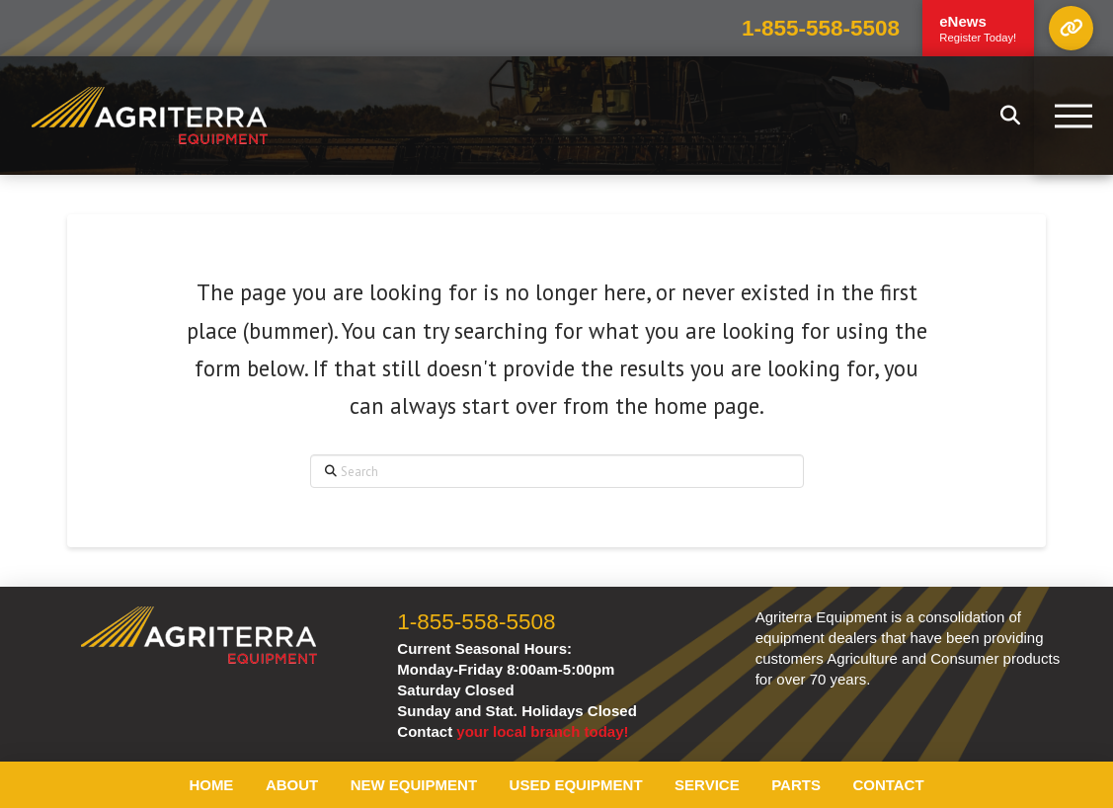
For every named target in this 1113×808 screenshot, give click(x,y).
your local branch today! (542, 731)
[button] (1071, 28)
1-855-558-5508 (821, 28)
